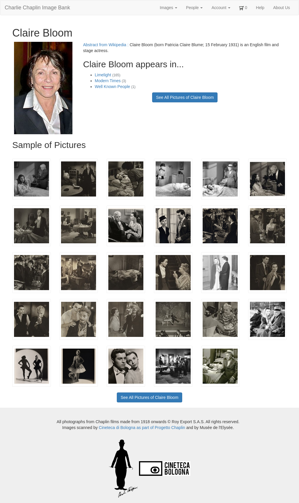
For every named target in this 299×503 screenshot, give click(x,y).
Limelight (108, 75)
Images (168, 7)
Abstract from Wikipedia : (106, 44)
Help (260, 7)
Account (220, 7)
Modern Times (110, 80)
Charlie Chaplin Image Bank (37, 8)
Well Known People (115, 86)
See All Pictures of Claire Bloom (185, 97)
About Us (281, 7)
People (194, 7)
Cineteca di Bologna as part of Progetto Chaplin (142, 427)
